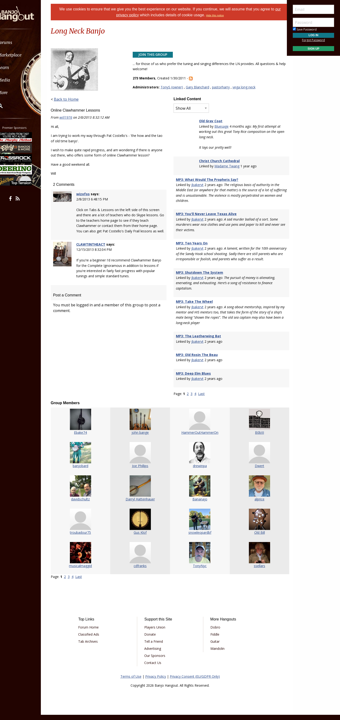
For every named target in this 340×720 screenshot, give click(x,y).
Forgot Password (313, 40)
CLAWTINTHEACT (95, 255)
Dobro (213, 632)
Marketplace (22, 55)
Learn (15, 67)
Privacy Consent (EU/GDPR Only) (195, 681)
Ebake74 (85, 438)
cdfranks (141, 571)
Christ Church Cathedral (218, 161)
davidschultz (85, 504)
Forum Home (93, 632)
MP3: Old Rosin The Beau (197, 360)
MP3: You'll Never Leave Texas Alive (206, 214)
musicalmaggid (85, 571)
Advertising (154, 653)
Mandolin (215, 653)
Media (16, 80)
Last (201, 399)
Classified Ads (93, 639)
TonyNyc (198, 571)
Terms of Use (130, 681)
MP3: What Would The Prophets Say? (207, 179)
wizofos (87, 199)
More (15, 92)
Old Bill (255, 538)
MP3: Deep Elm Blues (193, 378)
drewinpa (198, 471)
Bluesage (220, 126)
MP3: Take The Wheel (194, 307)
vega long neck (245, 87)
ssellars (255, 571)
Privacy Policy (155, 681)
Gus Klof (141, 538)
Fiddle (212, 639)
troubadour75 (85, 538)
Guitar (213, 646)
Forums (17, 42)
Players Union (156, 632)
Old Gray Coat (209, 121)
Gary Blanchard (199, 87)
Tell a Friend (155, 646)
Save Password (305, 29)
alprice (255, 504)
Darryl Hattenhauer (141, 504)
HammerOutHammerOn (198, 438)
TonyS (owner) (173, 87)
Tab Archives (93, 646)
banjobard (85, 471)
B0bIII (255, 438)
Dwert (255, 471)
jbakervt (197, 184)
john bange (141, 438)
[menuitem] (26, 42)
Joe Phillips (142, 471)
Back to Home (72, 99)
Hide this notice (215, 15)
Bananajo (198, 504)
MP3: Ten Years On (192, 243)
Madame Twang (225, 166)
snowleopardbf (198, 538)
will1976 (71, 117)
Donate (151, 639)
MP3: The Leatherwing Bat (198, 341)
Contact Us (154, 668)
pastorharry (223, 87)
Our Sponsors (156, 661)
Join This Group (154, 54)
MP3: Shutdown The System (199, 277)
